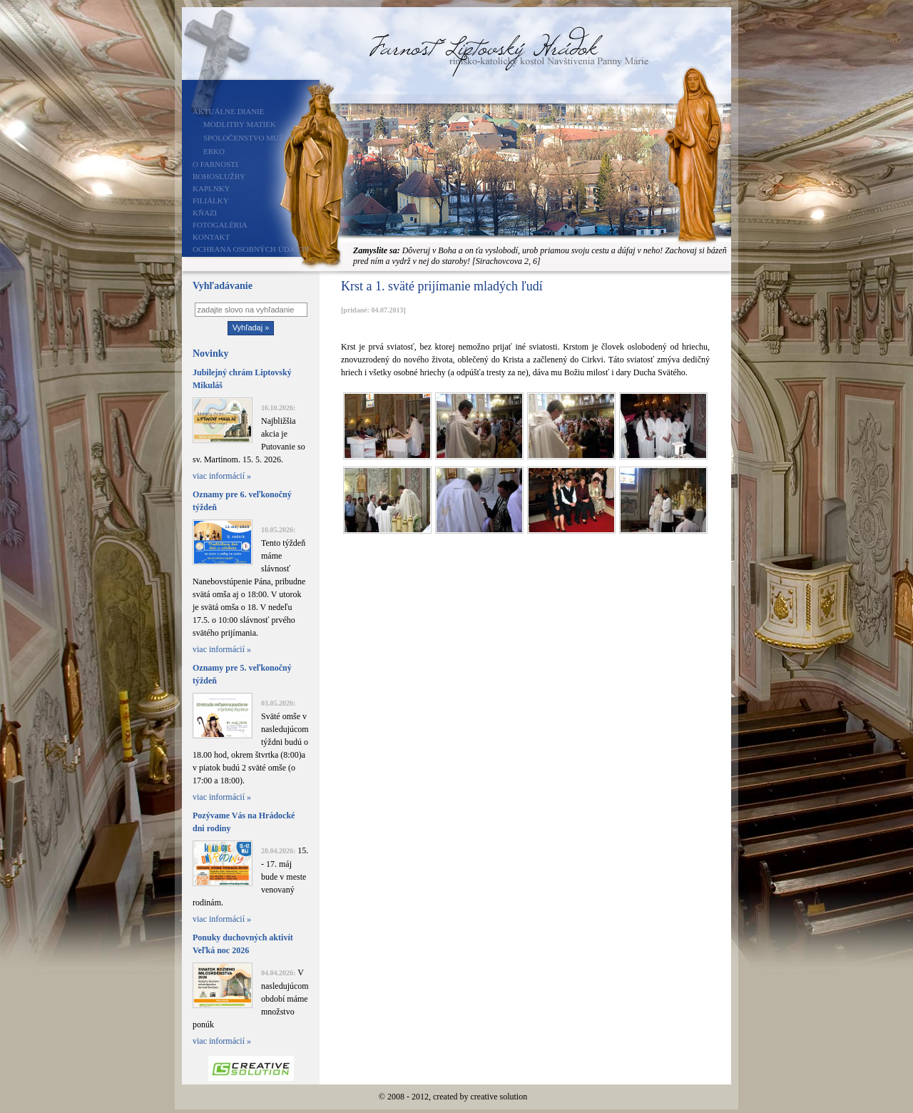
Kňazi (205, 212)
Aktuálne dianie (229, 111)
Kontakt (211, 237)
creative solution (499, 1097)
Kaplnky (211, 188)
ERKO (214, 151)
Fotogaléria (220, 224)
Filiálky (211, 200)
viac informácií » (222, 476)
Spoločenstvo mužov (249, 137)
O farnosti (215, 164)
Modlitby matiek (239, 124)
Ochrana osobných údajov (251, 249)
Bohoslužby (219, 176)
